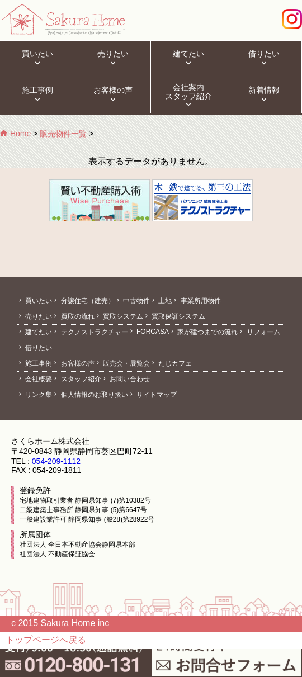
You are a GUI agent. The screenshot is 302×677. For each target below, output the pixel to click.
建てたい (188, 58)
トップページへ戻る (46, 640)
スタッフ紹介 (76, 379)
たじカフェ (171, 363)
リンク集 (34, 395)
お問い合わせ (125, 379)
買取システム (119, 316)
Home (15, 133)
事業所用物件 (196, 301)
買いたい (37, 58)
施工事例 (37, 95)
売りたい (113, 58)
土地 (161, 301)
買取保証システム (174, 316)
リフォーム (259, 332)
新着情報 (263, 95)
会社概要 (34, 379)
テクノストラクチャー (90, 332)
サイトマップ (152, 395)
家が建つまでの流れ (203, 332)
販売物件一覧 (63, 133)
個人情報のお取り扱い (90, 395)
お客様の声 (113, 95)
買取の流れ (73, 316)
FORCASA (148, 331)
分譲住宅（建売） (83, 301)
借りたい (263, 58)
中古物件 (132, 301)
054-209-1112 (56, 461)
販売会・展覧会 (122, 363)
